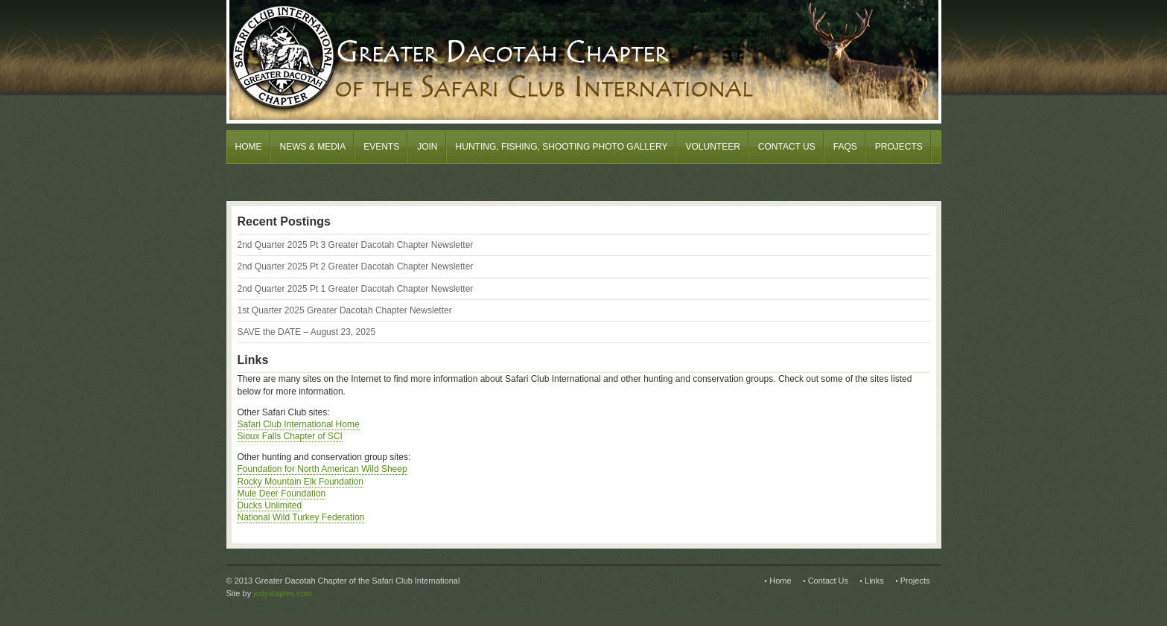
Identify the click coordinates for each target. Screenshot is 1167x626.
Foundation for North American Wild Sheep (322, 469)
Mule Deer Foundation (282, 493)
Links (874, 580)
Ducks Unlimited (270, 505)
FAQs (845, 146)
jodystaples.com (282, 593)
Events (381, 146)
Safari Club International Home (299, 424)
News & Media (313, 146)
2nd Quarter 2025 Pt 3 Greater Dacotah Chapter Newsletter (356, 245)
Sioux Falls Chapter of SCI (290, 436)
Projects (899, 146)
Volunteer (712, 146)
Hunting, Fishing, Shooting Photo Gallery (562, 146)
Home (248, 146)
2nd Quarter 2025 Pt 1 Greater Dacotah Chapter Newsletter (356, 289)
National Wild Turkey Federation (301, 517)
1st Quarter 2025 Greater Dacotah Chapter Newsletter (345, 310)
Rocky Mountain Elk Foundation (300, 481)
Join (427, 146)
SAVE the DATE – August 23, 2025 (307, 332)
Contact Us (786, 146)
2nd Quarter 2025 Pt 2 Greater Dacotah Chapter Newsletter (356, 266)
